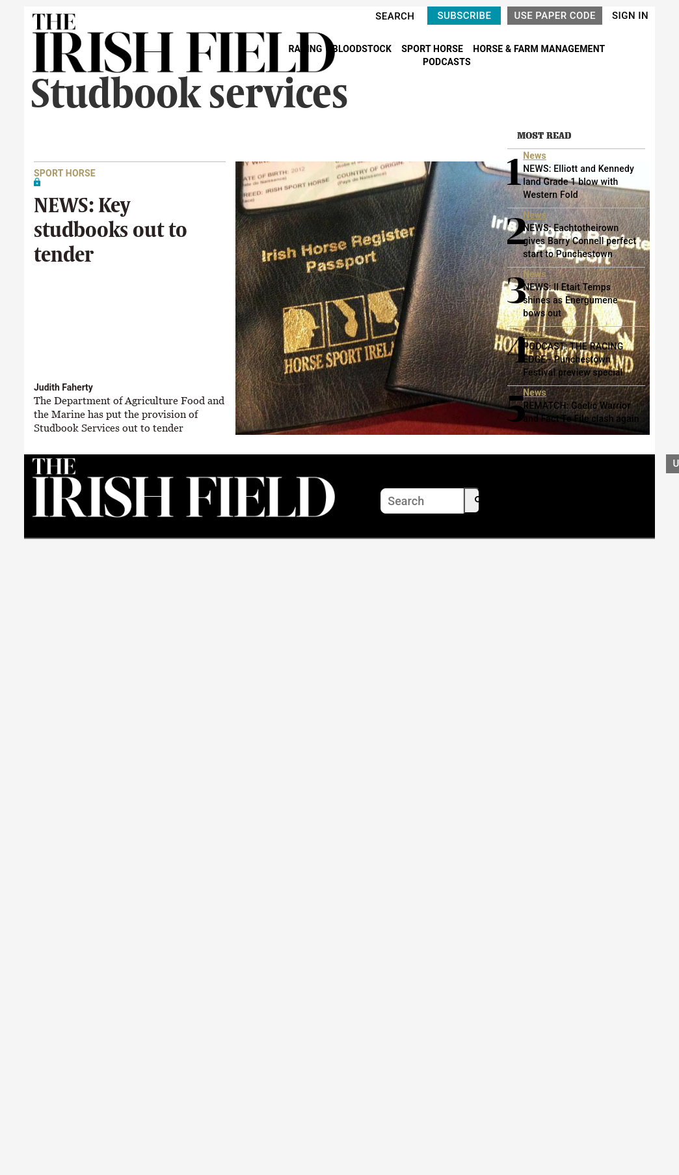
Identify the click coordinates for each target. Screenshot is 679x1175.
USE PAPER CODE (555, 15)
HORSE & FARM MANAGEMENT (539, 49)
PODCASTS (447, 62)
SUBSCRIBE (464, 15)
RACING (306, 49)
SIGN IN (630, 15)
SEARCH (394, 16)
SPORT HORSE (433, 49)
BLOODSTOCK (363, 49)
